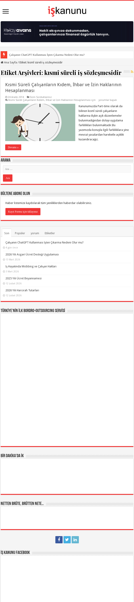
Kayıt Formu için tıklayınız (23, 211)
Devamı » (13, 147)
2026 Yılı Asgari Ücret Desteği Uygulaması (32, 254)
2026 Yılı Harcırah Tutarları (22, 290)
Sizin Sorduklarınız (41, 97)
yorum (35, 233)
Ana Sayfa (9, 62)
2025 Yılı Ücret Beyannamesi (23, 278)
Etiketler (50, 233)
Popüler (20, 233)
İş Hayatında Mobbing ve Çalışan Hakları (30, 266)
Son (6, 233)
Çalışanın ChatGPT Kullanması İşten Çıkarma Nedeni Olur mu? (47, 54)
